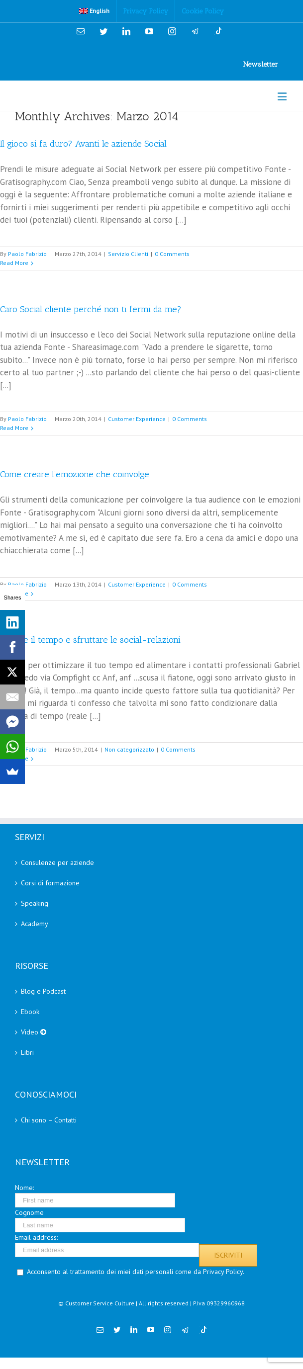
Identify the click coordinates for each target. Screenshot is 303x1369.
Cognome (29, 1212)
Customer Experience (137, 419)
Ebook (30, 1011)
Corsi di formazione (50, 882)
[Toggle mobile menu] (283, 96)
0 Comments (172, 253)
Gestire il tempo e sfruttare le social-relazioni (90, 639)
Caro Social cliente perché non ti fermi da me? (91, 309)
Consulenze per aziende (57, 862)
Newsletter (260, 64)
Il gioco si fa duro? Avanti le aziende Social (83, 143)
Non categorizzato (129, 749)
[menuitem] (94, 11)
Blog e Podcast (43, 991)
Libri (27, 1052)
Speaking (34, 903)
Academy (34, 923)
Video (33, 1031)
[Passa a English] (94, 11)
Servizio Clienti (128, 253)
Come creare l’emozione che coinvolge (74, 474)
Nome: (24, 1187)
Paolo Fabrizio (27, 253)
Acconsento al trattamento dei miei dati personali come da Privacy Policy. (135, 1271)
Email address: (36, 1237)
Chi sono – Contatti (49, 1119)
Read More (14, 262)
